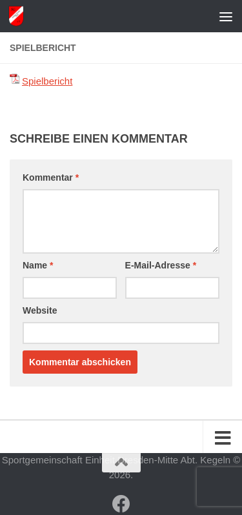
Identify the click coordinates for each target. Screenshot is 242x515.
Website (40, 310)
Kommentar (51, 177)
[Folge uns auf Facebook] (121, 504)
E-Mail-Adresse (161, 265)
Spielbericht (47, 81)
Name (38, 265)
